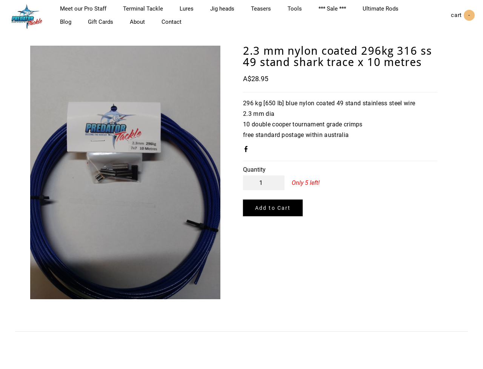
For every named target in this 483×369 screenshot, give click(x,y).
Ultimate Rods (387, 12)
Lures (193, 12)
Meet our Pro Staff (90, 12)
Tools (301, 12)
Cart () (456, 19)
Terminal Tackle (150, 12)
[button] (273, 215)
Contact (178, 25)
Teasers (268, 12)
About (144, 25)
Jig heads (229, 12)
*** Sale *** (339, 12)
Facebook (247, 157)
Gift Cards (107, 25)
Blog (72, 25)
